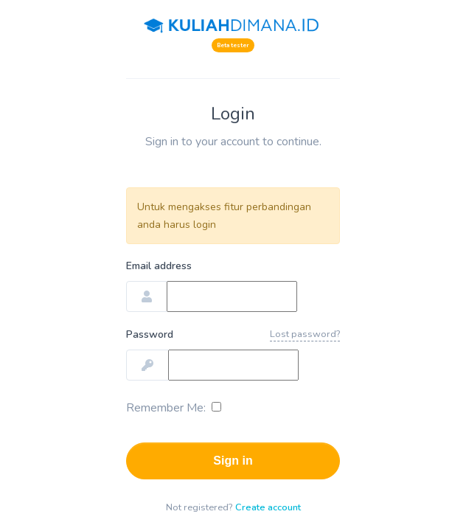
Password (149, 334)
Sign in (232, 460)
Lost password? (305, 334)
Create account (268, 507)
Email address (159, 266)
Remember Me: (166, 408)
